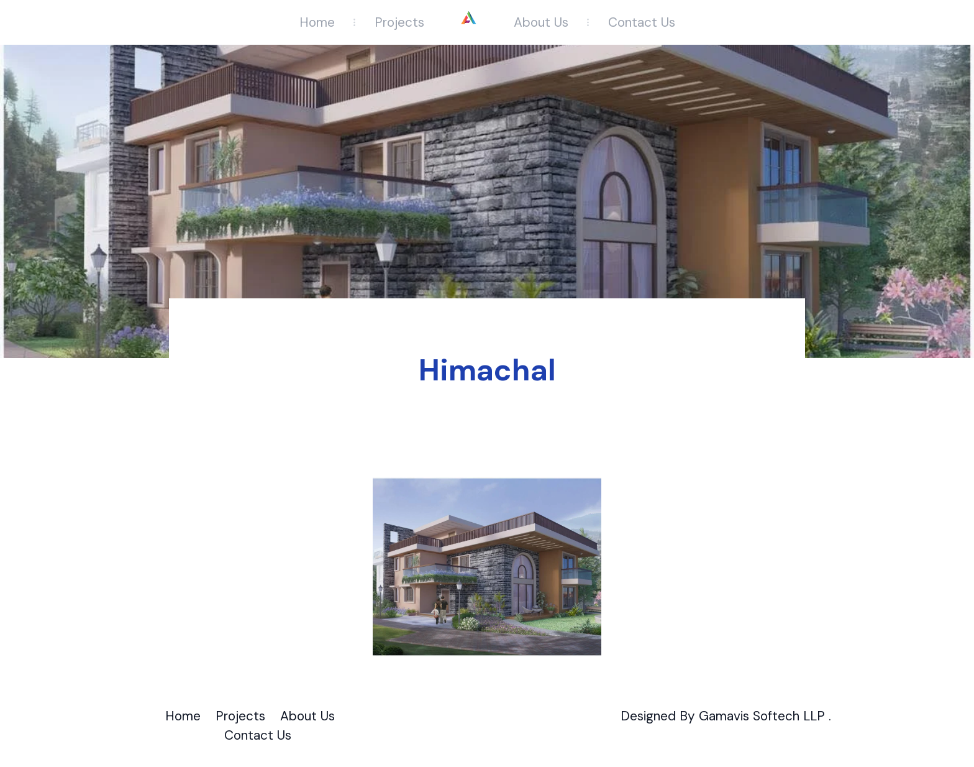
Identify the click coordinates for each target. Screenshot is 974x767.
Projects (399, 22)
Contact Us (641, 22)
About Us (541, 22)
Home (317, 22)
